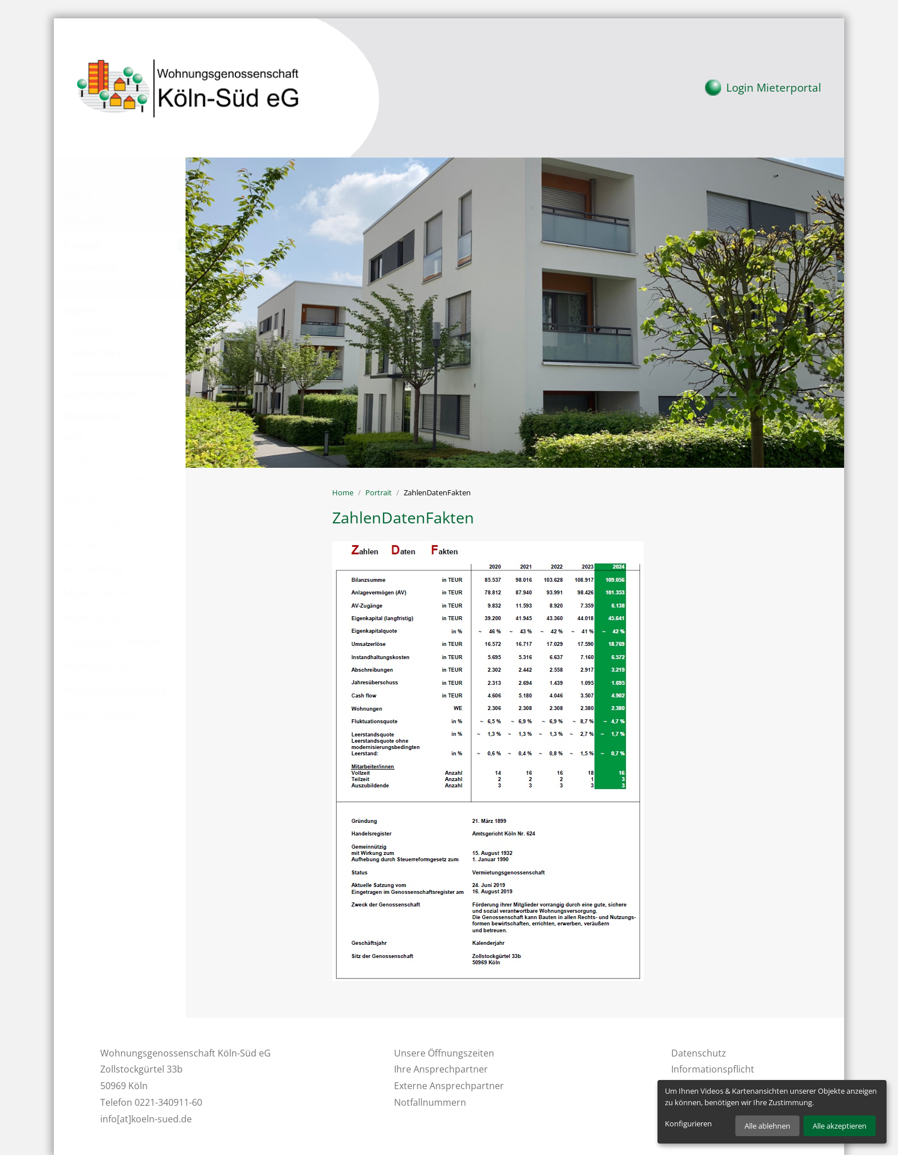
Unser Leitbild (99, 714)
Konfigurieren (688, 1123)
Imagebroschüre (108, 478)
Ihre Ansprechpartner (441, 1069)
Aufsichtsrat (98, 352)
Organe (79, 310)
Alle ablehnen (767, 1126)
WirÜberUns (90, 268)
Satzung (80, 500)
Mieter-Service (99, 592)
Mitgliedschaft (93, 415)
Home (78, 196)
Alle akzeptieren (840, 1126)
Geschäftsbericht (100, 394)
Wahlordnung (93, 521)
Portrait (82, 245)
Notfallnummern (430, 1102)
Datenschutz (698, 1053)
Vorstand (92, 331)
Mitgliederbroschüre (115, 689)
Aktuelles (86, 220)
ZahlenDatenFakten (105, 289)
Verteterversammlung (120, 373)
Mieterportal (763, 86)
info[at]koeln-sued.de (146, 1119)
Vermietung (93, 567)
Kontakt (83, 543)
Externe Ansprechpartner (449, 1085)
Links (74, 437)
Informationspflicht (712, 1069)
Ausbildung (92, 617)
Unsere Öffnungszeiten (444, 1053)
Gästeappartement (112, 641)
